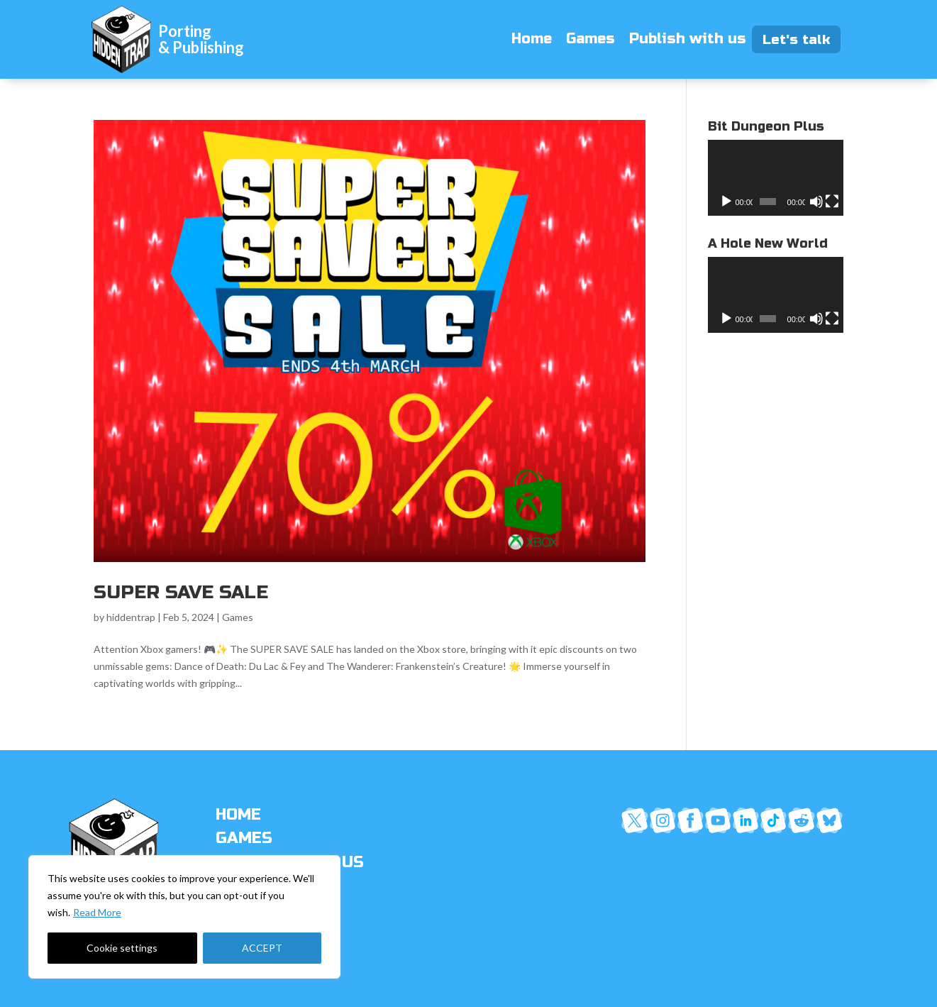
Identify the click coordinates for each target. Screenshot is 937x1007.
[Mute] (816, 201)
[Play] (726, 201)
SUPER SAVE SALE (181, 592)
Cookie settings (122, 948)
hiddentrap (130, 617)
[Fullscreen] (832, 201)
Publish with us (687, 39)
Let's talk (802, 39)
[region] (184, 917)
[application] (775, 178)
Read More (97, 912)
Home (531, 39)
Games (590, 39)
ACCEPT (262, 948)
